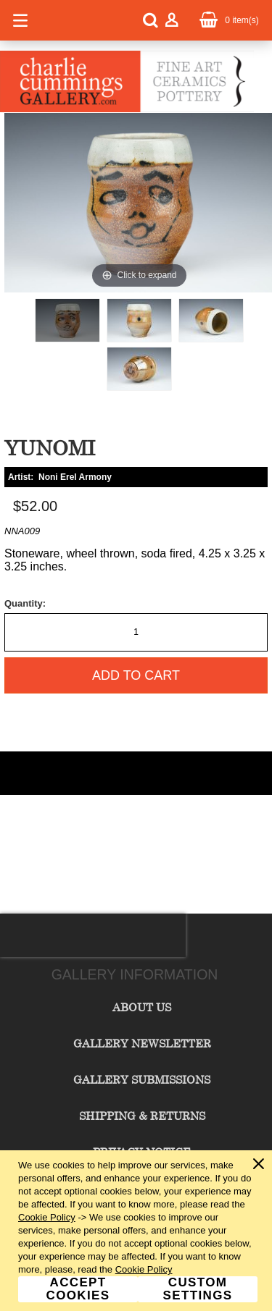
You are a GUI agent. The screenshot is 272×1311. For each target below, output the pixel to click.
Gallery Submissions (141, 1079)
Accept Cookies (78, 1289)
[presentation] (93, 935)
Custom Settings (198, 1289)
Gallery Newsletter (142, 1043)
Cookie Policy (46, 1217)
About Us (141, 1006)
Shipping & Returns (142, 1115)
